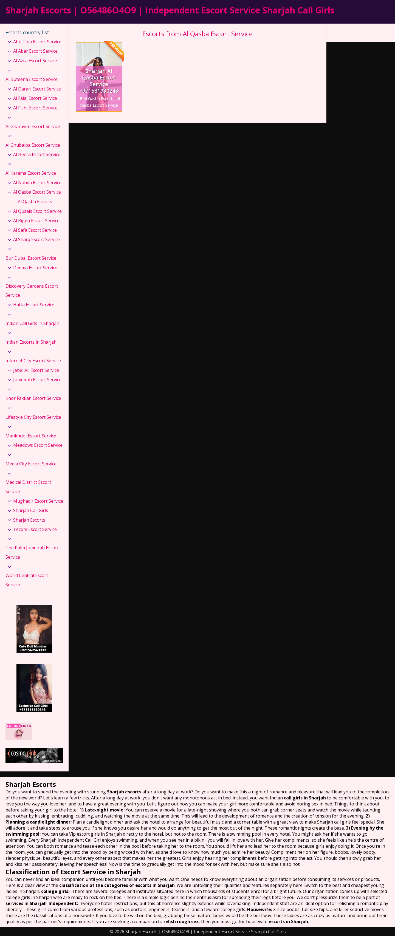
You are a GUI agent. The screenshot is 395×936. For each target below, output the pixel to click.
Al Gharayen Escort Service (32, 126)
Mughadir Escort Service (38, 501)
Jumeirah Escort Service (37, 380)
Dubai (59, 760)
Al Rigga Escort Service (36, 220)
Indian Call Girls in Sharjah (32, 323)
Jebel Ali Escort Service (36, 370)
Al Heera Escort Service (36, 154)
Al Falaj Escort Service (35, 98)
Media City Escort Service (31, 464)
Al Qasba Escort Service (37, 192)
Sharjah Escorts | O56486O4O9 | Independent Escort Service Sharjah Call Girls (169, 10)
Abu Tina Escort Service (37, 42)
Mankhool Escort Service (30, 436)
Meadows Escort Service (38, 445)
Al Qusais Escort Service (37, 211)
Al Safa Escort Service (35, 230)
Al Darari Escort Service (37, 89)
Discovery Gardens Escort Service (31, 290)
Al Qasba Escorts (35, 202)
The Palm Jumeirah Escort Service (32, 552)
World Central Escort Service (26, 580)
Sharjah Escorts (29, 520)
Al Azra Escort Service (35, 61)
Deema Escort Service (35, 268)
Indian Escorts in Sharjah (31, 342)
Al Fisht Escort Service (35, 108)
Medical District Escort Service (28, 486)
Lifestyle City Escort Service (33, 417)
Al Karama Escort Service (30, 173)
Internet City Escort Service (33, 361)
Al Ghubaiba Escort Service (32, 145)
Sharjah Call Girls (30, 510)
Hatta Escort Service (33, 305)
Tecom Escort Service (35, 529)
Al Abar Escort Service (35, 51)
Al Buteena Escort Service (31, 79)
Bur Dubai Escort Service (30, 258)
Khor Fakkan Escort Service (33, 398)
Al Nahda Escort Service (37, 183)
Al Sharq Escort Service (36, 239)
